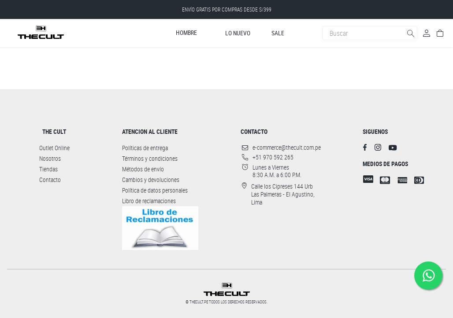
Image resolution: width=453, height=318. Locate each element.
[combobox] (369, 33)
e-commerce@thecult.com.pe (286, 147)
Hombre (186, 33)
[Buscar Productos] (411, 33)
